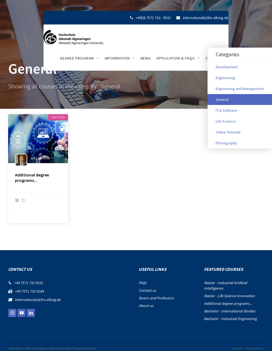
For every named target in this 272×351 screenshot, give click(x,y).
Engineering (225, 77)
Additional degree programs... (32, 177)
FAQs (143, 282)
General (222, 99)
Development (227, 66)
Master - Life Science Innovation (229, 295)
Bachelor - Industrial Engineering (230, 318)
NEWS (146, 58)
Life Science (226, 121)
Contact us (147, 290)
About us (146, 305)
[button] (79, 58)
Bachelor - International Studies (229, 311)
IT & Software (226, 110)
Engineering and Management (240, 88)
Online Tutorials (228, 132)
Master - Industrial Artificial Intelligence (225, 285)
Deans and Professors (156, 298)
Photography (226, 143)
